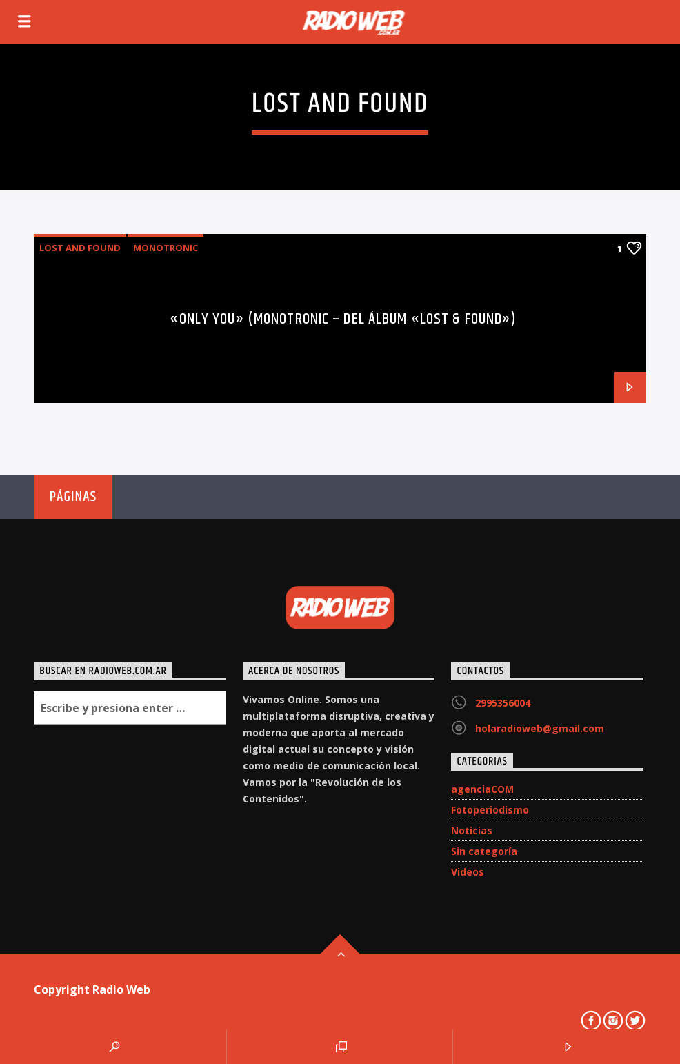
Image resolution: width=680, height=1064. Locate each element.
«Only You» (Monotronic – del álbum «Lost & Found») (343, 319)
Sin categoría (484, 851)
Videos (467, 871)
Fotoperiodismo (490, 809)
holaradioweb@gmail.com (539, 728)
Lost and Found (80, 248)
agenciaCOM (482, 789)
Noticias (471, 830)
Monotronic (165, 248)
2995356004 (502, 702)
